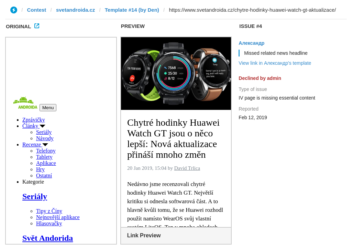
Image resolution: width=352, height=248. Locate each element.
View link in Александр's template (275, 63)
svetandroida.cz (75, 10)
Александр (251, 43)
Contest (36, 10)
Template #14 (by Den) (132, 10)
